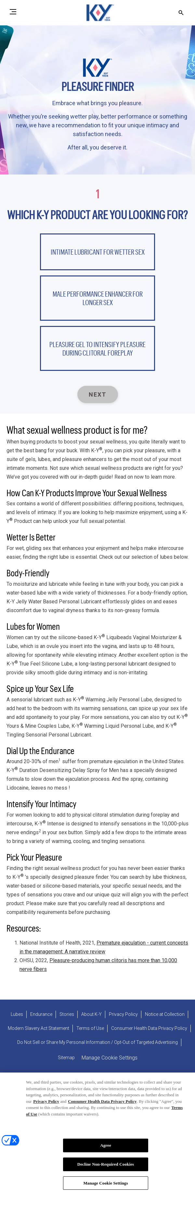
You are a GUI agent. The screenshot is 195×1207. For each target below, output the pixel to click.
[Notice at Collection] (165, 1014)
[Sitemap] (66, 1057)
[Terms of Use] (90, 1028)
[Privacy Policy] (123, 1014)
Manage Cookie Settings (105, 1186)
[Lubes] (16, 1014)
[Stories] (66, 1014)
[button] (97, 251)
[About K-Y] (91, 1014)
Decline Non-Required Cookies (105, 1167)
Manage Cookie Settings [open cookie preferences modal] (109, 1058)
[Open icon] (181, 12)
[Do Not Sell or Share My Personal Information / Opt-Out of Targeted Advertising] (97, 1042)
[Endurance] (41, 1014)
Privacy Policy (46, 1104)
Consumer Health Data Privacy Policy (102, 1104)
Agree (105, 1148)
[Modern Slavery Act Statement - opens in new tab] (38, 1028)
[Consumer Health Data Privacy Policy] (149, 1028)
